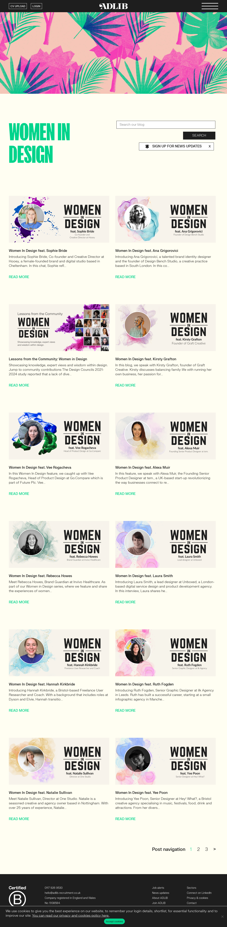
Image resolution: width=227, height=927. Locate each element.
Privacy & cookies (197, 898)
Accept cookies (114, 921)
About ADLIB (160, 898)
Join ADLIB (158, 903)
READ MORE (19, 277)
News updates (160, 893)
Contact (192, 903)
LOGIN (36, 6)
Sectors (191, 888)
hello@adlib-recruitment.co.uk (62, 893)
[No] (222, 916)
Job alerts (158, 888)
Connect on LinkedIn (199, 893)
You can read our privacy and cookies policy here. (70, 915)
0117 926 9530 (54, 888)
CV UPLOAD (18, 6)
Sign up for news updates (178, 146)
